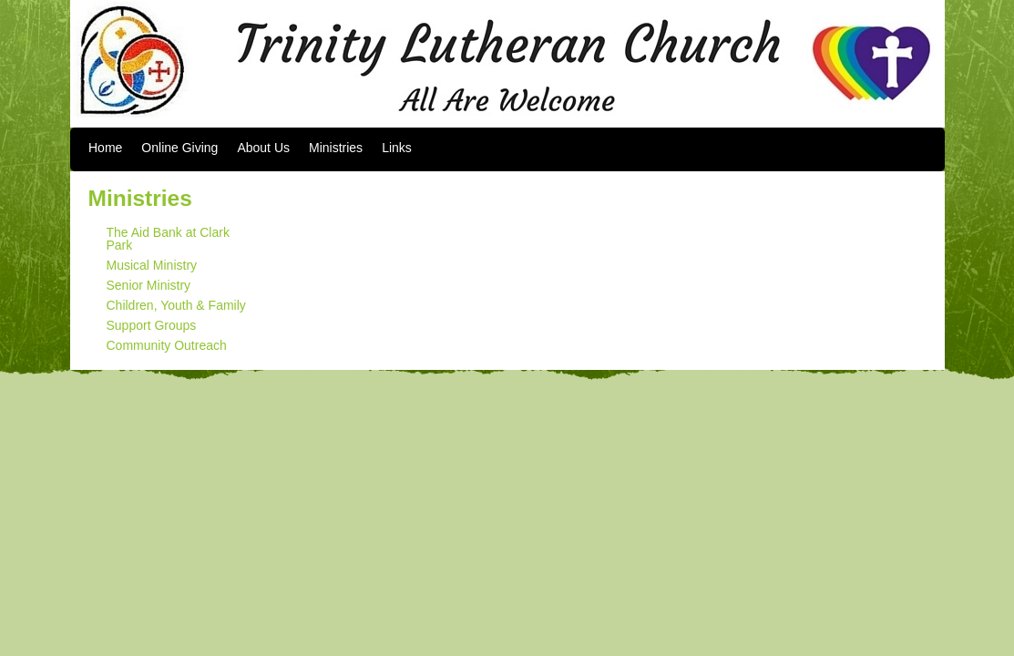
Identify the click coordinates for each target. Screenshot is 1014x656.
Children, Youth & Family (176, 305)
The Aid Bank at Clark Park (168, 238)
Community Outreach (167, 345)
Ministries (336, 147)
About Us (263, 147)
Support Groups (152, 325)
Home (105, 147)
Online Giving (179, 147)
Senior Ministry (149, 285)
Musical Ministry (152, 265)
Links (397, 147)
